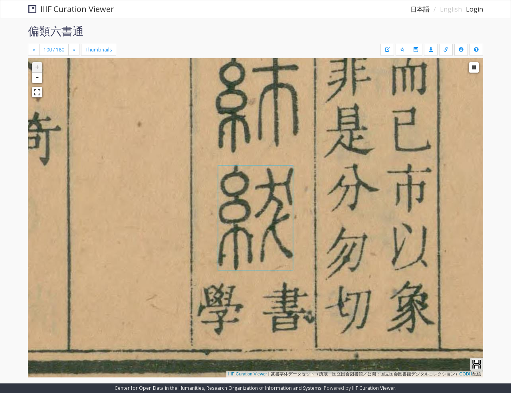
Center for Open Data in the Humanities (159, 388)
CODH (466, 373)
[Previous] (34, 50)
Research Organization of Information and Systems (263, 388)
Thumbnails (98, 49)
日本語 (420, 9)
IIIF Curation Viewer (71, 9)
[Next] (73, 50)
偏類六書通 (56, 30)
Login (474, 9)
